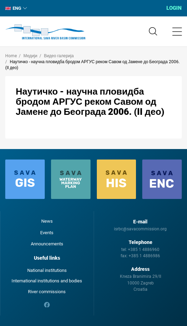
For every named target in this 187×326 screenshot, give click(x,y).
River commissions (47, 291)
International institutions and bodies (47, 280)
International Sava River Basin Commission (45, 32)
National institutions (47, 270)
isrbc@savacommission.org (140, 229)
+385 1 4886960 (143, 249)
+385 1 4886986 (144, 255)
